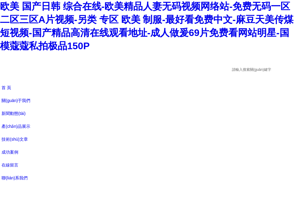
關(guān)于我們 (16, 100)
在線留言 (10, 165)
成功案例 (10, 152)
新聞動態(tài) (14, 113)
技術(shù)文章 (15, 139)
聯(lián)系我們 (15, 178)
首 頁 (6, 87)
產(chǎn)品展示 (16, 126)
